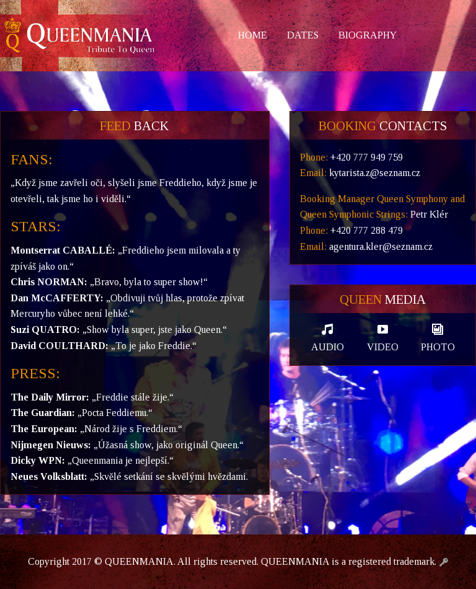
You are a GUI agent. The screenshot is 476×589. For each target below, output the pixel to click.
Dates (303, 35)
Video (383, 337)
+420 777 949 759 (366, 157)
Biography (367, 35)
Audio (327, 337)
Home (252, 35)
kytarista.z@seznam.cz (374, 172)
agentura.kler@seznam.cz (381, 246)
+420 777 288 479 (366, 230)
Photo (438, 337)
